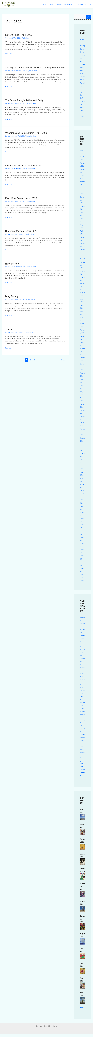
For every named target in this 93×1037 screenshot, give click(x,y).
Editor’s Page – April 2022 (18, 35)
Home (44, 4)
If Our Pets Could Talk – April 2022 (23, 165)
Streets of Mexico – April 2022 (21, 231)
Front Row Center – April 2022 (21, 198)
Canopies (82, 711)
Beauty (82, 685)
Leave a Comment (11, 71)
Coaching (82, 720)
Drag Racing (11, 296)
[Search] (88, 17)
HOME (82, 39)
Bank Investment (82, 679)
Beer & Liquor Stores (81, 696)
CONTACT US (82, 4)
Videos (59, 4)
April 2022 (17, 38)
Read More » (9, 54)
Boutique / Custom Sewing (82, 705)
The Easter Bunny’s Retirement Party (24, 100)
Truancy (9, 329)
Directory (51, 4)
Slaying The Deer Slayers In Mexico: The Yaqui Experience (35, 67)
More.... (82, 1010)
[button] (74, 4)
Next (63, 360)
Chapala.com (69, 4)
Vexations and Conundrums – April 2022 (26, 133)
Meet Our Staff (81, 95)
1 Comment (9, 38)
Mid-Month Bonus (82, 70)
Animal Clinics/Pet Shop (82, 649)
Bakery (82, 673)
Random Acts (12, 263)
